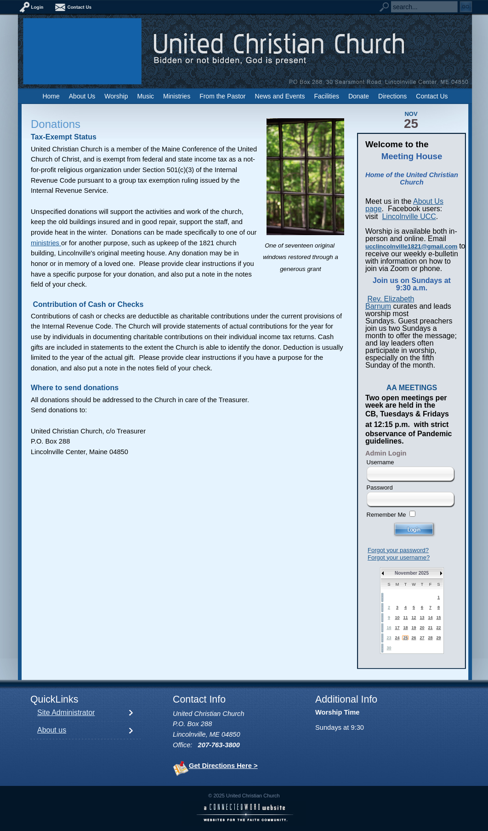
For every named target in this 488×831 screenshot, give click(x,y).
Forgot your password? (398, 550)
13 (422, 617)
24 (397, 637)
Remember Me (386, 514)
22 (438, 627)
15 (438, 617)
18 (405, 627)
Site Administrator (66, 712)
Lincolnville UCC (409, 216)
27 (422, 637)
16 (388, 627)
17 (397, 627)
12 (413, 617)
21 (430, 627)
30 (388, 648)
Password (380, 487)
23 (388, 637)
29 (438, 637)
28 (430, 637)
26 (413, 637)
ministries (46, 243)
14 (430, 617)
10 (397, 617)
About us (51, 730)
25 (405, 637)
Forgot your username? (399, 557)
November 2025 (412, 573)
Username (380, 462)
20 (422, 627)
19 (413, 627)
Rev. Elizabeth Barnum (389, 302)
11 (405, 617)
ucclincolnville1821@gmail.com (411, 246)
